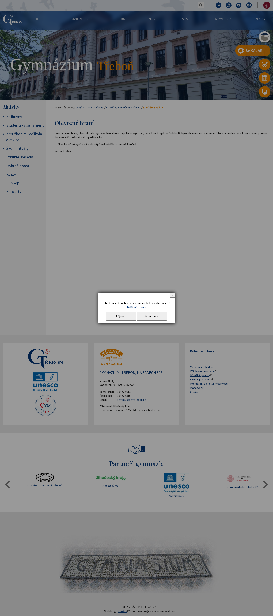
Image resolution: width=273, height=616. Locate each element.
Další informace (136, 307)
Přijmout (121, 316)
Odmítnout (151, 316)
